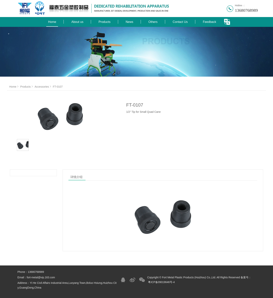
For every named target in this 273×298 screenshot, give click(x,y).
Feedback (209, 21)
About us (77, 21)
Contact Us (180, 21)
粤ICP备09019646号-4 (161, 282)
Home (52, 21)
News (129, 21)
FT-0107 (58, 86)
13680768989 (246, 10)
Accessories (43, 86)
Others (153, 21)
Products (105, 21)
